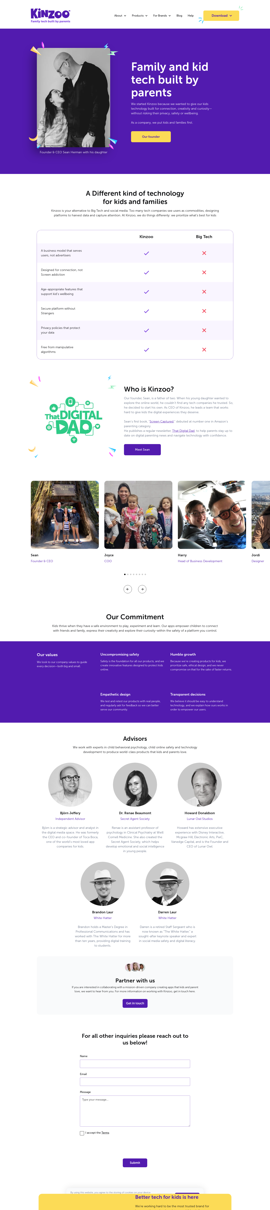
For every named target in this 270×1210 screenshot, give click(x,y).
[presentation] (135, 1146)
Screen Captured (162, 421)
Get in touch (135, 1003)
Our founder (151, 137)
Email (83, 1074)
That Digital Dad (183, 431)
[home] (43, 15)
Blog (179, 15)
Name (83, 1056)
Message (85, 1092)
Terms (105, 1132)
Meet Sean (142, 449)
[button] (120, 15)
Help (191, 15)
